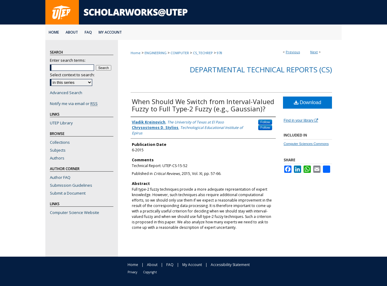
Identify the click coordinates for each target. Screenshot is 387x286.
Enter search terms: (68, 60)
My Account (192, 264)
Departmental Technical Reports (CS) (261, 69)
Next (314, 52)
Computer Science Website (74, 212)
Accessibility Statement (230, 264)
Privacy (132, 272)
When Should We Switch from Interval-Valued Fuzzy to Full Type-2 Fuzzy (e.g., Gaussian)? (203, 105)
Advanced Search (66, 92)
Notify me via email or (74, 103)
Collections (60, 142)
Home (136, 53)
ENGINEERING (156, 53)
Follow (265, 122)
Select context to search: (72, 74)
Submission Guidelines (71, 185)
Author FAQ (60, 177)
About (152, 264)
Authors (57, 158)
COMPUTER (180, 53)
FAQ (170, 264)
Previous (293, 52)
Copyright (150, 272)
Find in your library (301, 120)
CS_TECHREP (203, 53)
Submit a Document (68, 193)
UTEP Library (61, 123)
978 (219, 53)
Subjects (58, 150)
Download (307, 102)
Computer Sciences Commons (306, 144)
